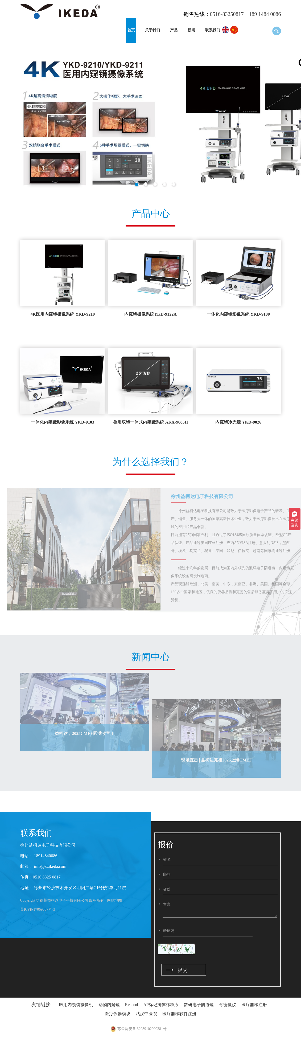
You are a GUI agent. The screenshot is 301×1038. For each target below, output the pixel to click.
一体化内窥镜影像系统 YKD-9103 (62, 422)
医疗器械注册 (254, 1004)
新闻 (191, 30)
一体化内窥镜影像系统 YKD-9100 (238, 314)
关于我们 (152, 30)
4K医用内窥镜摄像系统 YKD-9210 (63, 314)
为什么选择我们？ (150, 462)
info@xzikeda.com (50, 866)
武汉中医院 (146, 1013)
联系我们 (212, 30)
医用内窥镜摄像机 (76, 1004)
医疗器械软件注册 (179, 1013)
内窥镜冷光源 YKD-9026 (238, 422)
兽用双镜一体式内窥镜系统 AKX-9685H (150, 422)
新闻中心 (150, 657)
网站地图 (114, 900)
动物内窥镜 (109, 1004)
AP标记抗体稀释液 (160, 1004)
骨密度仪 (227, 1004)
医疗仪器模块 (117, 1013)
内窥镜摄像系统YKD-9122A (150, 314)
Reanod (131, 1004)
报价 (166, 844)
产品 (174, 30)
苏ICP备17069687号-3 (37, 909)
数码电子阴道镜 (199, 1004)
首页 (131, 30)
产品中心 (150, 213)
